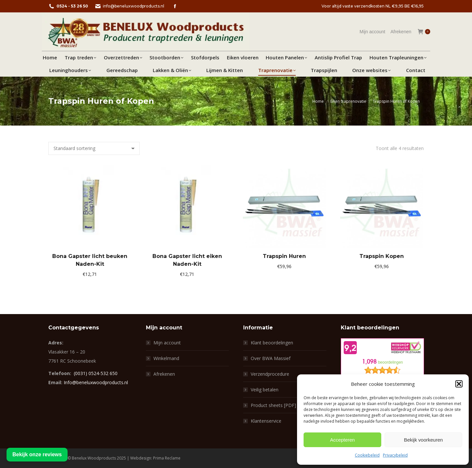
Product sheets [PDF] (273, 405)
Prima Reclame (167, 458)
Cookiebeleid (367, 455)
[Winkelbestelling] (94, 148)
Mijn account (167, 343)
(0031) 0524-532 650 (96, 373)
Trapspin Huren (284, 256)
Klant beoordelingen (272, 343)
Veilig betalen (264, 389)
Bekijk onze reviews (37, 454)
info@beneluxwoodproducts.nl (129, 6)
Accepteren (342, 440)
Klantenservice (266, 421)
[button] (459, 384)
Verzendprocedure (270, 374)
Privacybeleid (395, 455)
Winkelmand (166, 358)
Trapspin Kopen (381, 256)
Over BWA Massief (271, 358)
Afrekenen (164, 374)
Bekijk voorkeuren (423, 440)
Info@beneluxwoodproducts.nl (96, 382)
